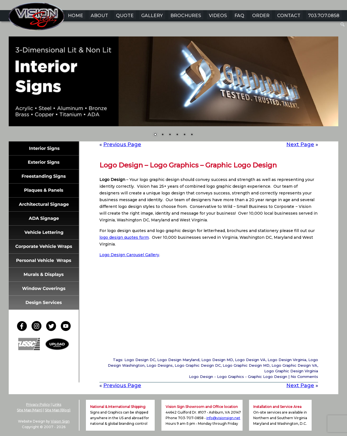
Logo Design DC (139, 359)
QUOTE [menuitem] (125, 15)
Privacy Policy (38, 404)
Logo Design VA (250, 359)
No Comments (304, 376)
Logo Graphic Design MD (246, 365)
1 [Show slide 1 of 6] (155, 135)
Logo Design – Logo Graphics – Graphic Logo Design (188, 165)
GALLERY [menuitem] (152, 15)
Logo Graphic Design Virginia (291, 371)
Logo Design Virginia (287, 359)
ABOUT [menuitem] (99, 15)
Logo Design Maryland (178, 359)
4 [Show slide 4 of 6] (177, 135)
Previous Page (122, 144)
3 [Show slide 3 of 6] (170, 135)
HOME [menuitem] (75, 15)
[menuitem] (342, 24)
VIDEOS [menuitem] (218, 15)
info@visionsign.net (223, 418)
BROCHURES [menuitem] (185, 15)
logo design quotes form (124, 237)
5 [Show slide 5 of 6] (184, 135)
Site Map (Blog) (57, 410)
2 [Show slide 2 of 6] (162, 135)
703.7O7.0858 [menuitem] (323, 15)
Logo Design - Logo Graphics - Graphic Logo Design (238, 376)
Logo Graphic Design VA (294, 365)
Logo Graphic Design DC (198, 365)
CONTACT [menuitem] (288, 15)
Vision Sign (60, 421)
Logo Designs (160, 365)
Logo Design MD (217, 359)
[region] (173, 90)
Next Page (300, 144)
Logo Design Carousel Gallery (129, 254)
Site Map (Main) (29, 410)
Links (56, 404)
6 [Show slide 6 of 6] (192, 135)
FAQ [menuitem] (239, 15)
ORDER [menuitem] (261, 15)
